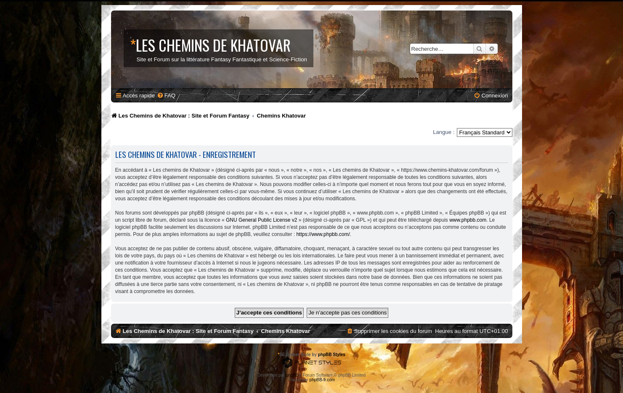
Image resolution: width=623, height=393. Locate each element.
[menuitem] (166, 95)
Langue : (443, 132)
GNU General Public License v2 (261, 220)
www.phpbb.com (467, 220)
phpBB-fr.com (322, 379)
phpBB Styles (331, 354)
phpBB (292, 375)
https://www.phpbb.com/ (323, 234)
